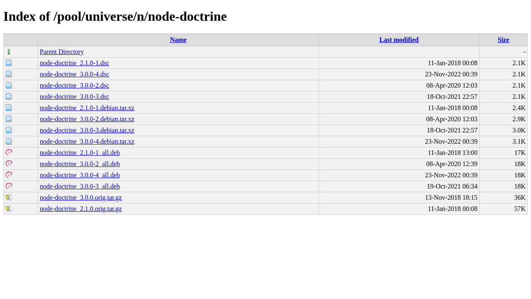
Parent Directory (62, 51)
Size (503, 39)
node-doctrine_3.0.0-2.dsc (75, 85)
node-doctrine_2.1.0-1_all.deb (80, 152)
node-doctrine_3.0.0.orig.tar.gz (81, 197)
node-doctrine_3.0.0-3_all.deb (80, 186)
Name (178, 39)
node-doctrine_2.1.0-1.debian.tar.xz (87, 107)
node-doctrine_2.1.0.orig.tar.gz (81, 208)
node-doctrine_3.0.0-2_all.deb (80, 163)
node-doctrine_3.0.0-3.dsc (75, 96)
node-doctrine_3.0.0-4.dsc (75, 74)
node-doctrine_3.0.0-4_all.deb (80, 175)
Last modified (399, 39)
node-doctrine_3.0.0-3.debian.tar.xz (87, 130)
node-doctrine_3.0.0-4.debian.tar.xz (87, 141)
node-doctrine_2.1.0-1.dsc (75, 62)
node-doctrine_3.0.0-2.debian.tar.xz (87, 119)
